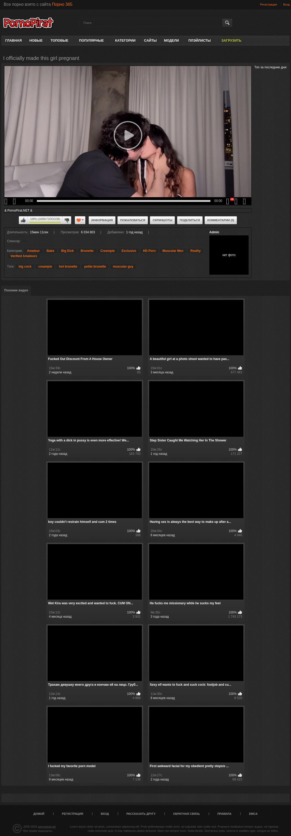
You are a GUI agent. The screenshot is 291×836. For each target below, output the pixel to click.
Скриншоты (162, 220)
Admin (214, 232)
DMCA (253, 813)
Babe (50, 251)
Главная (13, 40)
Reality (195, 251)
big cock (25, 266)
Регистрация (268, 4)
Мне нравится (23, 220)
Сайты (150, 40)
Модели (171, 40)
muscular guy (123, 266)
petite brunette (95, 266)
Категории (125, 40)
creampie (45, 266)
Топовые (59, 40)
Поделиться (190, 220)
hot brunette (68, 266)
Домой (38, 813)
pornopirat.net (47, 826)
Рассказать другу (141, 813)
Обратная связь (186, 813)
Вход (286, 4)
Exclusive (129, 251)
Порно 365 (62, 4)
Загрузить (231, 40)
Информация (102, 220)
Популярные (91, 40)
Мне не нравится (66, 220)
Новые (35, 40)
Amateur (33, 251)
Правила (224, 813)
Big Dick (67, 251)
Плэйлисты (199, 40)
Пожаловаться (132, 220)
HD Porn (149, 251)
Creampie (107, 251)
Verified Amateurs (23, 256)
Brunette (87, 251)
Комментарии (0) (220, 220)
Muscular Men (173, 251)
